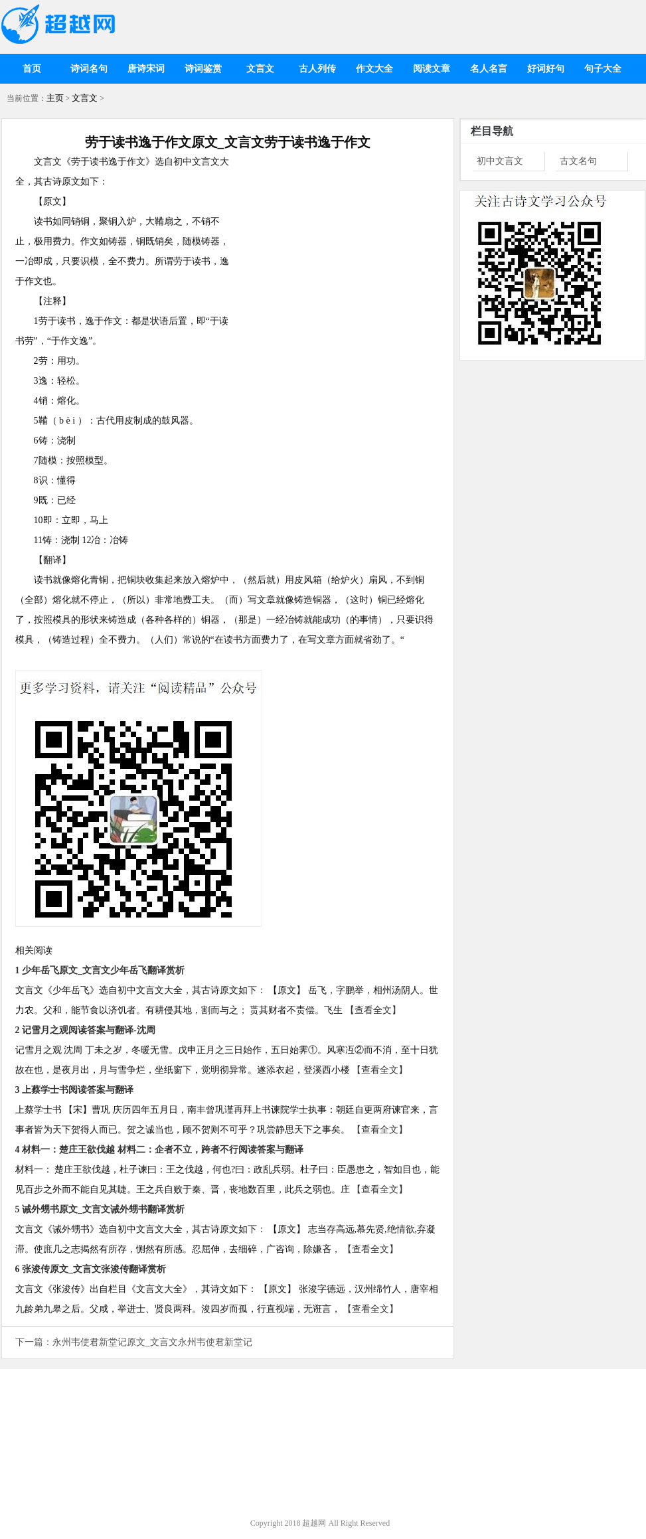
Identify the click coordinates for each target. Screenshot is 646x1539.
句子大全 (602, 69)
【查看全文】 (373, 1010)
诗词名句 (89, 69)
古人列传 (317, 69)
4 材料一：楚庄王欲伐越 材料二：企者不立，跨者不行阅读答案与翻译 (159, 1150)
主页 (55, 98)
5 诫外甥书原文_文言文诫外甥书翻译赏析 (100, 1209)
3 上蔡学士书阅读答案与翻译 (74, 1090)
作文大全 (374, 69)
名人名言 (488, 69)
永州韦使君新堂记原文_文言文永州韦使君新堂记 (152, 1342)
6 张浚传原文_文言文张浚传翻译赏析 (91, 1269)
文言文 (260, 69)
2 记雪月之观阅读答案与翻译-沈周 (85, 1030)
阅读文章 (431, 69)
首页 (32, 69)
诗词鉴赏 (203, 69)
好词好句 (545, 69)
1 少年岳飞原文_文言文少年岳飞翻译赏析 (100, 970)
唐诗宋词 (146, 69)
